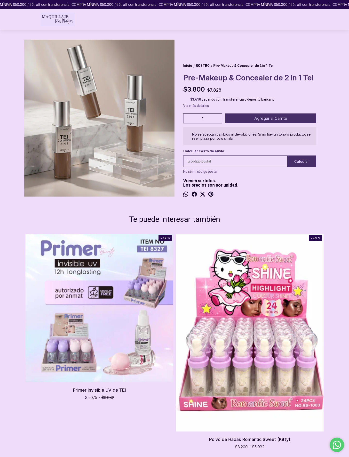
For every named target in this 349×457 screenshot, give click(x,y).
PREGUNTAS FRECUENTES (44, 403)
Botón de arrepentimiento (192, 444)
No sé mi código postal (200, 171)
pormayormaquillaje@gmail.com (196, 408)
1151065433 (181, 399)
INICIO (28, 388)
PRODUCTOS (34, 393)
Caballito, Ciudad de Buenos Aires (197, 390)
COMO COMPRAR (37, 398)
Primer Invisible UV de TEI (61, 314)
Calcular (301, 161)
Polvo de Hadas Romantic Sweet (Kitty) (136, 340)
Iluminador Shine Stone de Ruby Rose (287, 243)
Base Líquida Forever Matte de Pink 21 (212, 243)
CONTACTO (33, 409)
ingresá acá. (169, 444)
